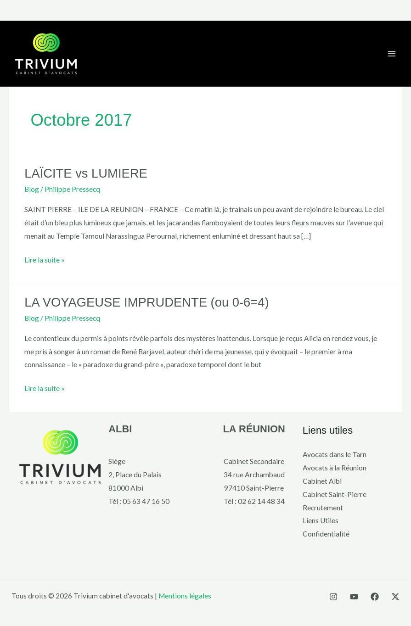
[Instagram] (333, 596)
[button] (206, 10)
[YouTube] (354, 596)
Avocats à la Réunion (334, 468)
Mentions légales (184, 596)
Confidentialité (326, 534)
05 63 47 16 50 (146, 501)
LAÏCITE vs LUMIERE (85, 173)
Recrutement (323, 507)
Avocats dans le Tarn (334, 454)
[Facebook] (375, 596)
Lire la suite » (44, 258)
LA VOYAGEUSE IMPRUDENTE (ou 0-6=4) (146, 302)
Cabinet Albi (322, 481)
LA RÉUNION (254, 429)
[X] (395, 596)
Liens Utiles (320, 520)
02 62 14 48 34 (261, 501)
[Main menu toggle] (392, 53)
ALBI (120, 429)
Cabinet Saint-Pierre (334, 494)
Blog (31, 189)
